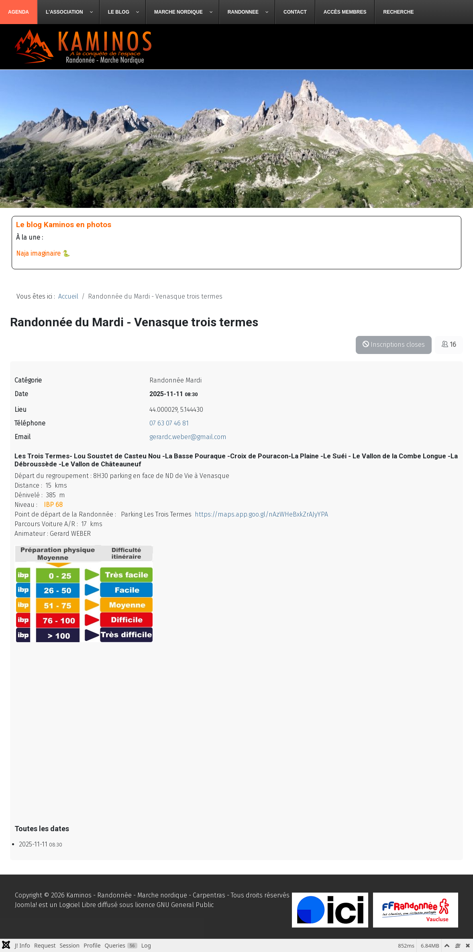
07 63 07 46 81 (169, 423)
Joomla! (26, 905)
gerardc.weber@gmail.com (187, 437)
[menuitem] (18, 12)
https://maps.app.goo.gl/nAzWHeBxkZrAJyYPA (261, 514)
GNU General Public (185, 905)
